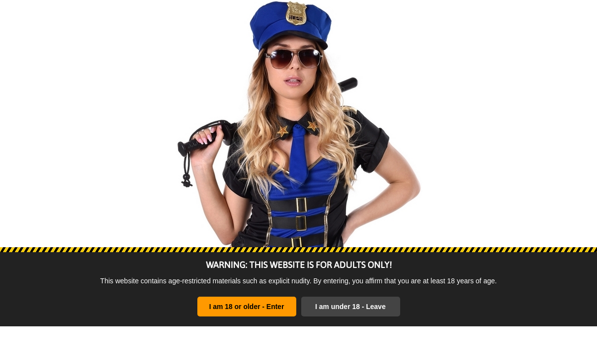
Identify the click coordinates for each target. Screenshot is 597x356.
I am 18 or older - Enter (246, 307)
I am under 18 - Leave (350, 307)
